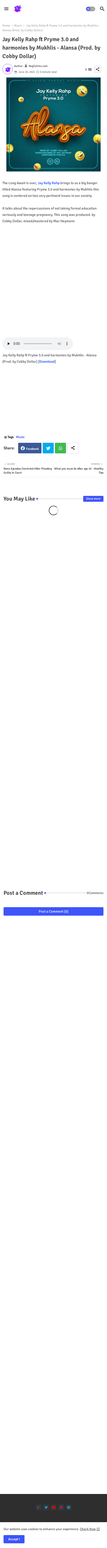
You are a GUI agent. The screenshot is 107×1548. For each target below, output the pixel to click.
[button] (90, 9)
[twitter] (46, 1507)
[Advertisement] (53, 277)
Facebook (32, 449)
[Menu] (6, 9)
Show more (93, 499)
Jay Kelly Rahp (49, 183)
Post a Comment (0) (53, 911)
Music (18, 25)
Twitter (48, 448)
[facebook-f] (38, 1507)
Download (47, 361)
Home (6, 25)
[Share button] (72, 448)
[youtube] (54, 1507)
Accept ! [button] (14, 1539)
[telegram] (69, 1507)
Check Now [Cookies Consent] (88, 1529)
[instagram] (61, 1507)
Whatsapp (60, 448)
